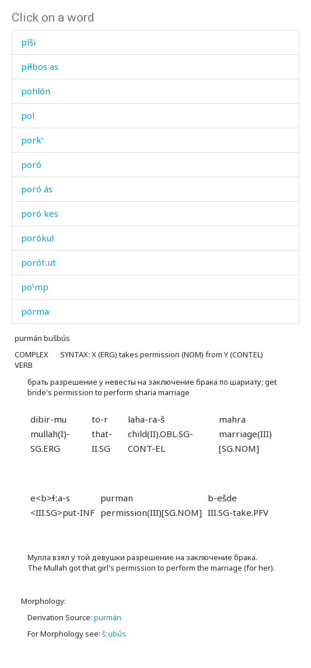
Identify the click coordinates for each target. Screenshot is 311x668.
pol (27, 115)
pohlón (35, 91)
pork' (32, 140)
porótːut (38, 262)
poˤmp (34, 287)
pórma (35, 311)
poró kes (39, 213)
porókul (37, 238)
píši (28, 42)
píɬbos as (39, 66)
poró (31, 164)
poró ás (37, 189)
